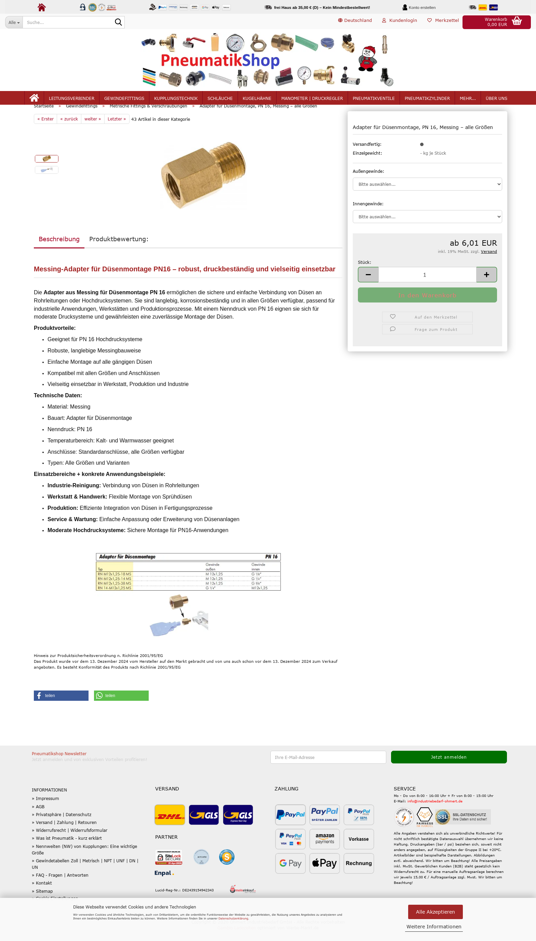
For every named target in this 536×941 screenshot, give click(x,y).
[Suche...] (14, 22)
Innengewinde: (368, 213)
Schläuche (220, 100)
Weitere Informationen (433, 926)
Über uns (496, 100)
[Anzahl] (427, 284)
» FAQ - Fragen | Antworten (60, 885)
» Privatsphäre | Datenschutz (61, 824)
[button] (355, 22)
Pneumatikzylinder (427, 100)
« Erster (45, 128)
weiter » (92, 128)
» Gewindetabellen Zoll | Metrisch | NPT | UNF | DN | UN (85, 873)
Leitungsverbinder (71, 100)
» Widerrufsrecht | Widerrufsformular (69, 840)
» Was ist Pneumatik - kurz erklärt (67, 848)
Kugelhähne (257, 100)
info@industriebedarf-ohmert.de (435, 811)
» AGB (38, 816)
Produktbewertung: (119, 249)
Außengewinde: (368, 181)
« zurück (69, 128)
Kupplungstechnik (176, 100)
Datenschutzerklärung (233, 918)
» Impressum (45, 808)
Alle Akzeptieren (435, 912)
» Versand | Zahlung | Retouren (64, 832)
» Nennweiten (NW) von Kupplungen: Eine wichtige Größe (84, 859)
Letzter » (117, 128)
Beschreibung (59, 249)
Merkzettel (443, 22)
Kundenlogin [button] (399, 22)
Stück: (364, 272)
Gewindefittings (124, 100)
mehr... (468, 100)
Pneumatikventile (374, 100)
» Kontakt (42, 893)
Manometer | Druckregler (312, 100)
